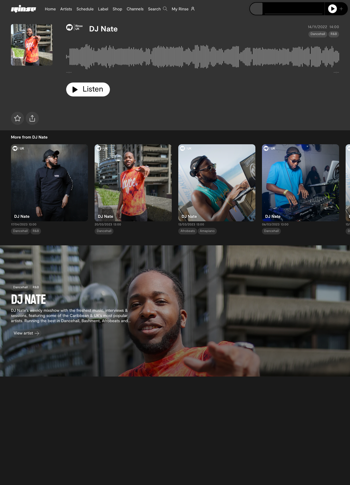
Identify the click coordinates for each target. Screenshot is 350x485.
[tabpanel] (202, 58)
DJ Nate (103, 28)
